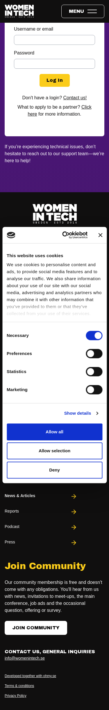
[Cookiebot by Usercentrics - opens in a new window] (64, 235)
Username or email (33, 29)
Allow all (54, 431)
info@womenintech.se (25, 658)
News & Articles (41, 496)
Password (24, 52)
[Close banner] (100, 235)
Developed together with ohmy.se (30, 676)
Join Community (36, 627)
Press (41, 542)
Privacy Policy (15, 696)
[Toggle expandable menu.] (82, 11)
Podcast (41, 527)
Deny (54, 469)
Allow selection (54, 450)
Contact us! (75, 97)
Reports (41, 511)
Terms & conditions (19, 686)
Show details (77, 413)
